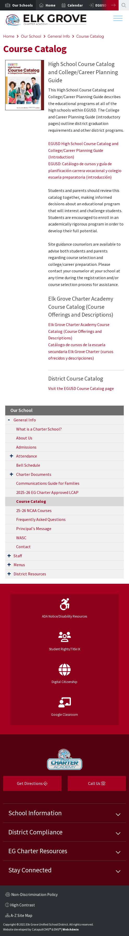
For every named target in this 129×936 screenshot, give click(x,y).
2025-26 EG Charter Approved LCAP (47, 492)
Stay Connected (30, 870)
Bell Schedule (28, 465)
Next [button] (109, 5)
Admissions (26, 447)
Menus (19, 564)
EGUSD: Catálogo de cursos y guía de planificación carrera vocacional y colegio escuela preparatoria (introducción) (84, 170)
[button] (22, 5)
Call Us (87, 785)
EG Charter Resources (37, 851)
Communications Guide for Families (47, 483)
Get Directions (25, 785)
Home (51, 5)
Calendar (75, 5)
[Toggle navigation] (118, 19)
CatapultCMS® (41, 929)
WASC (21, 537)
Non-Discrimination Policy (31, 895)
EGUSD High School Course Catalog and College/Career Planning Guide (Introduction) (83, 150)
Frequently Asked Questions (41, 519)
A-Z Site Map (18, 916)
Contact (23, 546)
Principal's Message (33, 528)
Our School (31, 36)
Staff (18, 555)
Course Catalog (90, 36)
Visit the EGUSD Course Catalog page (81, 388)
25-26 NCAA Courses (34, 510)
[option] (18, 5)
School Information (35, 813)
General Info (59, 36)
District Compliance (35, 832)
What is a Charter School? (39, 429)
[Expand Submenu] (8, 419)
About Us (24, 438)
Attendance (26, 456)
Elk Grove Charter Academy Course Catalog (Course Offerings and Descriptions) (78, 331)
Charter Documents (33, 474)
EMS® (57, 929)
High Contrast (22, 904)
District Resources (30, 573)
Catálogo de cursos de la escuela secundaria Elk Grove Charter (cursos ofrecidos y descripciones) (80, 351)
